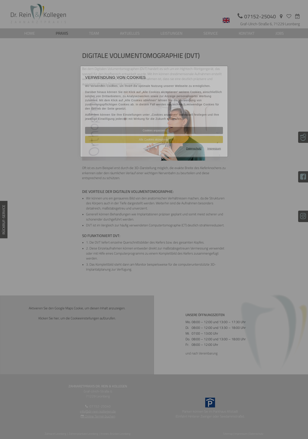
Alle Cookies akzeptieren (154, 139)
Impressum (214, 148)
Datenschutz (193, 148)
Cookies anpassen (154, 130)
